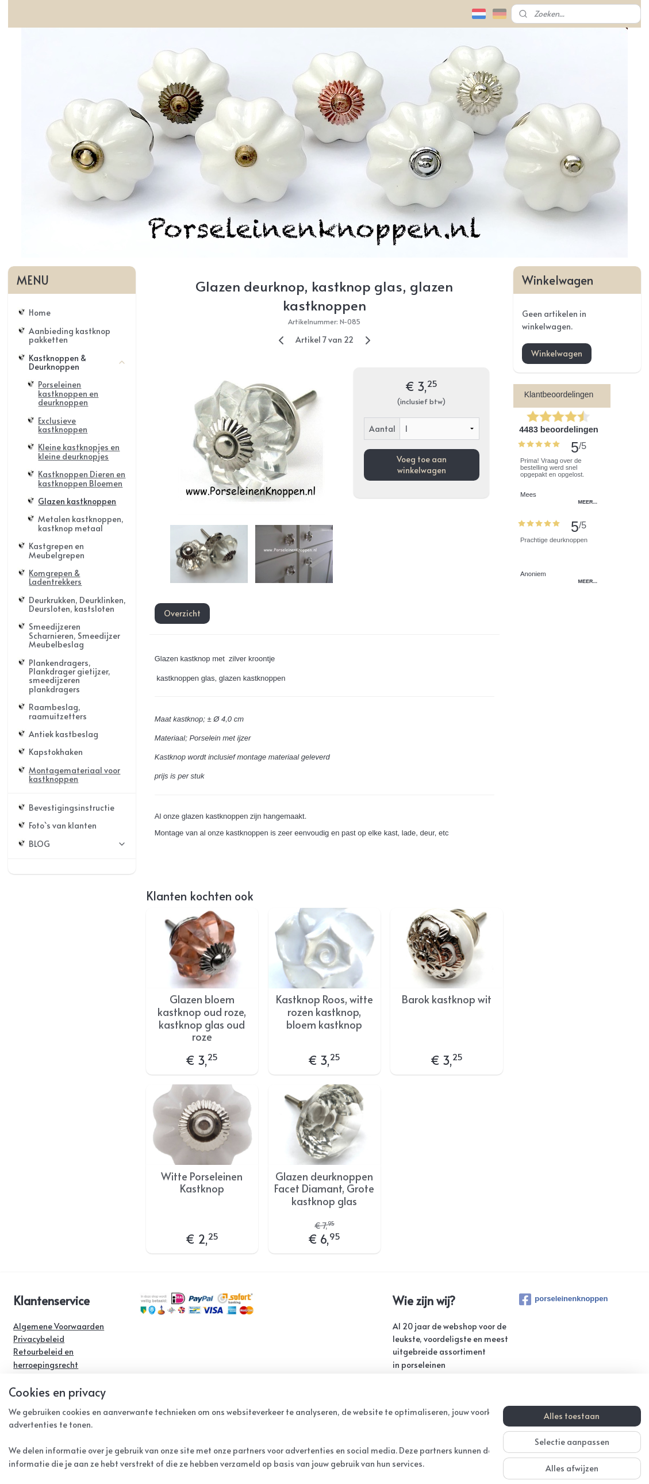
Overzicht (182, 613)
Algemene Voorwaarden (58, 1326)
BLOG (77, 843)
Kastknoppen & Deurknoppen (77, 362)
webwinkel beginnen (363, 1463)
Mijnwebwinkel (462, 1463)
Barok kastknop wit (446, 999)
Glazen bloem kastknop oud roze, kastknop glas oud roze (202, 1017)
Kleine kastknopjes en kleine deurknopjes (79, 451)
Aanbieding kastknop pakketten (69, 335)
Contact (28, 1390)
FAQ (21, 1403)
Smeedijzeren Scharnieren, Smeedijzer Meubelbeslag (74, 635)
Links (22, 1415)
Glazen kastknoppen (77, 501)
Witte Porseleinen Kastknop (202, 1182)
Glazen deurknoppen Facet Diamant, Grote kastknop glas (324, 1188)
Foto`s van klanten (63, 825)
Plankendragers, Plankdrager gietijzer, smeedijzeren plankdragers (69, 676)
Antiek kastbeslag (63, 733)
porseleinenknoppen (563, 1299)
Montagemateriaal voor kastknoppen (74, 774)
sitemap (296, 1463)
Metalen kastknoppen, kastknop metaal (81, 523)
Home (40, 312)
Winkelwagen (556, 353)
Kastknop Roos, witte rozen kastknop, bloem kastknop (324, 1011)
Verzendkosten (41, 1377)
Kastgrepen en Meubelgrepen (57, 550)
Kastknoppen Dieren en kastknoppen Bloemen (81, 478)
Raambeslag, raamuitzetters (58, 711)
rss (320, 1463)
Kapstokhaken (56, 751)
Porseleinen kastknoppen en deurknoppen (68, 393)
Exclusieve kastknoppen (62, 425)
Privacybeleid (38, 1338)
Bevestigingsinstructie (71, 807)
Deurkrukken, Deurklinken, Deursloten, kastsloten (77, 604)
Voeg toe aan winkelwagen (422, 465)
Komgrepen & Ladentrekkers (55, 577)
